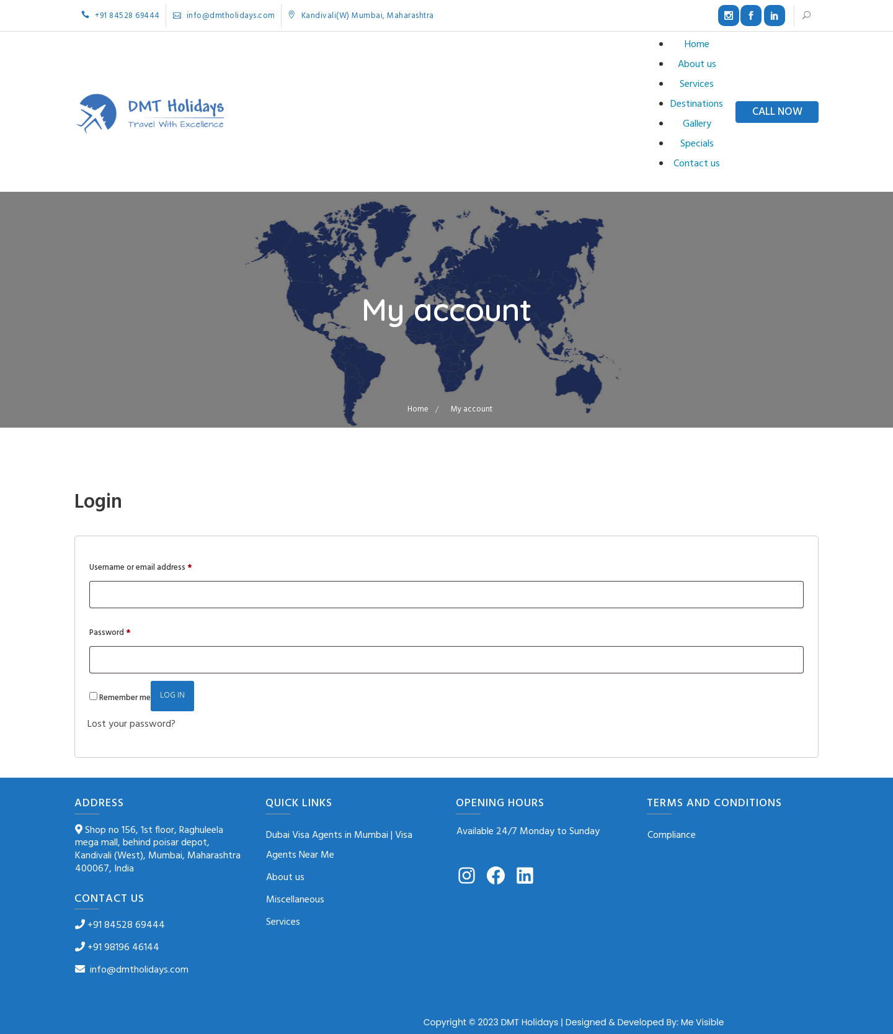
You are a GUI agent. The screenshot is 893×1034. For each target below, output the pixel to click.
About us (697, 64)
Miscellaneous (295, 900)
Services (697, 84)
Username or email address (140, 567)
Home (697, 45)
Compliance (671, 835)
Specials (697, 144)
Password (110, 632)
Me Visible (702, 1022)
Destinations (696, 104)
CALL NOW (777, 112)
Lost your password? (131, 724)
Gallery (697, 124)
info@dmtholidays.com (224, 16)
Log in (172, 695)
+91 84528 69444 (120, 16)
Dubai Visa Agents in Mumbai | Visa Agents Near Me (339, 845)
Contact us (696, 164)
